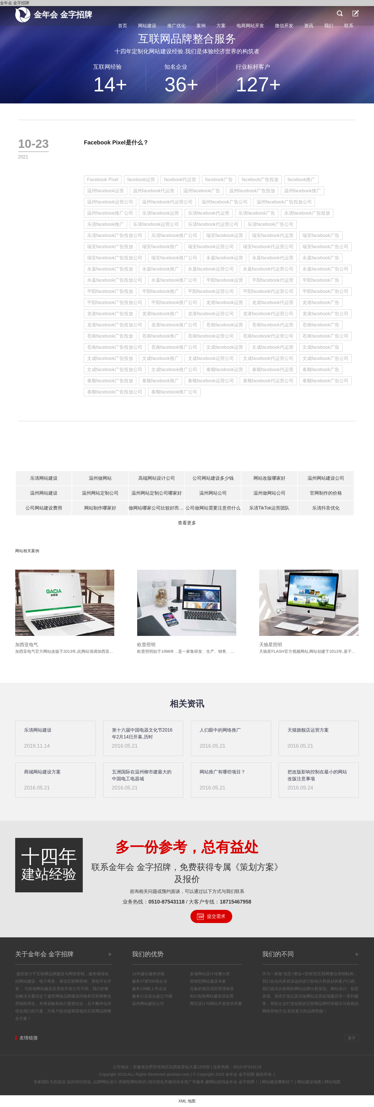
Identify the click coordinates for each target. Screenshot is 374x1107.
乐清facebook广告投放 (307, 213)
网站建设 (147, 25)
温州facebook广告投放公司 (284, 201)
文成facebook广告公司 (325, 358)
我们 (328, 25)
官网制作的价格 (326, 493)
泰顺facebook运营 (224, 369)
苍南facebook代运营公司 (268, 336)
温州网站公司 (213, 493)
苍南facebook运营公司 (211, 336)
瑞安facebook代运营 (273, 235)
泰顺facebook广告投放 (110, 380)
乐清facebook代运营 (208, 213)
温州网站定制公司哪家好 (156, 493)
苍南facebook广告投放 (110, 336)
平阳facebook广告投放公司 (114, 302)
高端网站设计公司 (156, 478)
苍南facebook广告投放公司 (114, 347)
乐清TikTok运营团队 (269, 508)
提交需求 (216, 916)
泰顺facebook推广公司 (174, 391)
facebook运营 (141, 179)
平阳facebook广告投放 (110, 291)
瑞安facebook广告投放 (110, 246)
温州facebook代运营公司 (167, 201)
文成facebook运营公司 (211, 358)
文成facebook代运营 (273, 347)
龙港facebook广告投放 (110, 313)
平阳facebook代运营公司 (268, 291)
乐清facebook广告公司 (270, 224)
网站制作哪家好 (100, 508)
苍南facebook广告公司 (325, 336)
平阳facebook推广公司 (174, 302)
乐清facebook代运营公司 (213, 224)
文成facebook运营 (224, 347)
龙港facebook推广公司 (174, 324)
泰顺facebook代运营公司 (268, 380)
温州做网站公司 (269, 493)
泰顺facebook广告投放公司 (114, 391)
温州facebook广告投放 (252, 190)
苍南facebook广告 (320, 324)
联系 (348, 25)
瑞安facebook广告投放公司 (114, 257)
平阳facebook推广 (160, 291)
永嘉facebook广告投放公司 (114, 280)
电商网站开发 (250, 25)
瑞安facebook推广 (160, 246)
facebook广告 (219, 179)
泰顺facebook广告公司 (325, 380)
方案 (221, 25)
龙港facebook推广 (160, 313)
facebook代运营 (180, 179)
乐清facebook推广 (105, 224)
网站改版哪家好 (269, 478)
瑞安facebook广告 (320, 235)
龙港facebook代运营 (273, 302)
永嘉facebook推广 (160, 269)
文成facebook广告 (320, 347)
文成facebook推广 (160, 358)
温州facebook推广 (302, 190)
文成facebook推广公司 (174, 369)
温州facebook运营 (105, 190)
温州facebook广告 (201, 190)
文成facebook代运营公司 (268, 358)
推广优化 (176, 25)
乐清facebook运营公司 (156, 224)
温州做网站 (100, 478)
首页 (122, 25)
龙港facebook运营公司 (211, 313)
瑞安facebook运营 (224, 235)
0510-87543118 (166, 902)
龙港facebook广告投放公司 (114, 324)
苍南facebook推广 (160, 336)
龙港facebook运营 (224, 302)
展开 (352, 1038)
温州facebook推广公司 (110, 213)
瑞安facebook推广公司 (174, 257)
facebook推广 (301, 179)
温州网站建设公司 (326, 478)
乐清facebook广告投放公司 (114, 235)
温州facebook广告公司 (225, 201)
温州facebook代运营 (153, 190)
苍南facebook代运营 (273, 324)
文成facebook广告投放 (110, 358)
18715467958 (235, 902)
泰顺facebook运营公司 (211, 380)
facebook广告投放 (260, 179)
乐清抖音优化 (326, 508)
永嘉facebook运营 (224, 257)
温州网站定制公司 (100, 493)
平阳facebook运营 (224, 280)
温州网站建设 (44, 493)
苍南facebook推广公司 (174, 347)
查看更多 (187, 522)
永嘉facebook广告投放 (110, 269)
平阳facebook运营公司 (211, 291)
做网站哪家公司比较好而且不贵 (156, 508)
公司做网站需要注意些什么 (213, 508)
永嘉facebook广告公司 (325, 269)
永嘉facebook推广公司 (174, 280)
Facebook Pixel (102, 179)
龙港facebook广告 (320, 302)
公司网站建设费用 (43, 508)
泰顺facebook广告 (320, 369)
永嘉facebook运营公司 (211, 269)
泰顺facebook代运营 (273, 369)
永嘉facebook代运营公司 (268, 269)
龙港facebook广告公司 (325, 313)
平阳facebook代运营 (273, 280)
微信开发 (284, 25)
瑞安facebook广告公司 (325, 246)
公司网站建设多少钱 (213, 478)
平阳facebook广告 (320, 280)
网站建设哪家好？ (278, 1081)
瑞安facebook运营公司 (211, 246)
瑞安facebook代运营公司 (268, 246)
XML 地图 (187, 1101)
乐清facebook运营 (160, 213)
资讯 (308, 25)
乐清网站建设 (44, 478)
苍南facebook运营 (224, 324)
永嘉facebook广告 (320, 257)
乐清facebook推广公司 (174, 235)
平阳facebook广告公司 (325, 291)
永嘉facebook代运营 (273, 257)
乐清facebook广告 (256, 213)
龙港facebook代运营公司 (268, 313)
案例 (201, 25)
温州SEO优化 (79, 1081)
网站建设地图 (309, 1081)
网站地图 (332, 1081)
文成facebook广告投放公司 (114, 369)
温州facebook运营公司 (110, 201)
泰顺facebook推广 (160, 380)
